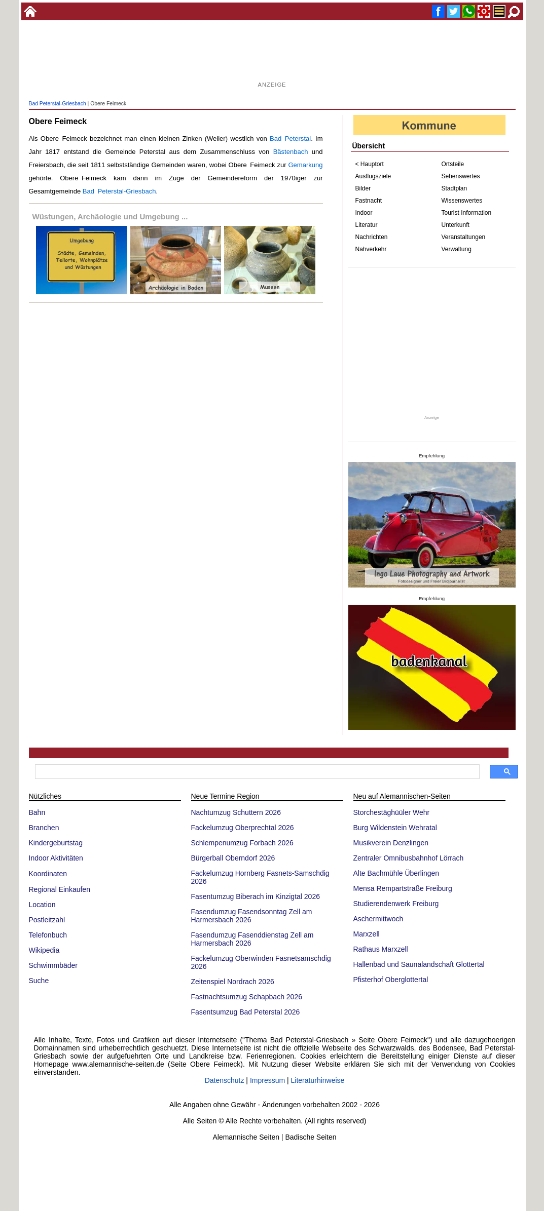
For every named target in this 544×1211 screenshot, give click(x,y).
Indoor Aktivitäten (56, 858)
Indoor (364, 212)
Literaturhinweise (318, 1080)
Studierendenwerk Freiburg (396, 904)
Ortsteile (453, 164)
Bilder (363, 188)
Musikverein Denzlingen (391, 843)
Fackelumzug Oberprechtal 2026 (242, 828)
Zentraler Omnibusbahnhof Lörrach (408, 858)
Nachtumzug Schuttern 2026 (236, 812)
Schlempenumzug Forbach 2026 (242, 843)
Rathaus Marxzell (380, 949)
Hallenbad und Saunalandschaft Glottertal (419, 964)
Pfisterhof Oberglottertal (390, 979)
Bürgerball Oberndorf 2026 (233, 858)
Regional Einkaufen (59, 889)
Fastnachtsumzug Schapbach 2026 (246, 997)
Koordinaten (48, 874)
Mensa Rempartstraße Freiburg (402, 888)
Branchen (44, 828)
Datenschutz (224, 1080)
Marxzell (366, 934)
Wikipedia (44, 950)
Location (42, 905)
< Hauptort (369, 164)
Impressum (267, 1080)
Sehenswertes (461, 176)
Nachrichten (371, 237)
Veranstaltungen (464, 237)
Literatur (366, 224)
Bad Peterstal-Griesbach (57, 103)
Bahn (37, 812)
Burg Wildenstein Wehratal (395, 828)
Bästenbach (290, 151)
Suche (39, 980)
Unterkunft (455, 224)
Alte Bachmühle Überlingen (396, 873)
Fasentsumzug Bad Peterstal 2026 (245, 1012)
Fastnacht (368, 200)
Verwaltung (457, 249)
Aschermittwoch (378, 919)
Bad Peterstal (290, 138)
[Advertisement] (272, 56)
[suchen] (256, 771)
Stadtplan (454, 188)
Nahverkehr (371, 249)
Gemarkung (305, 165)
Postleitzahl (47, 920)
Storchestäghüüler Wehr (391, 812)
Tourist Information (467, 212)
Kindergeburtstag (56, 843)
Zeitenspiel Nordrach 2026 (232, 982)
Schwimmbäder (53, 965)
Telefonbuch (48, 935)
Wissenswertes (462, 200)
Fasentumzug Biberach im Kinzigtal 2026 (255, 896)
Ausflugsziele (373, 176)
